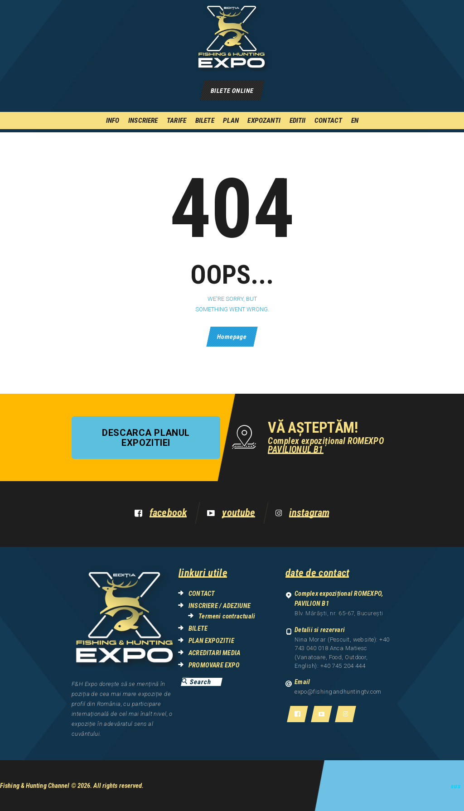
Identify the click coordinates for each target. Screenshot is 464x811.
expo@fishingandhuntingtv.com (338, 691)
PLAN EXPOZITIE (211, 641)
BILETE (198, 628)
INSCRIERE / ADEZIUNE (219, 606)
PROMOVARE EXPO (214, 665)
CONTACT (201, 593)
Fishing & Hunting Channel (35, 786)
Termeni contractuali (226, 616)
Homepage (231, 336)
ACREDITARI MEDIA (214, 653)
